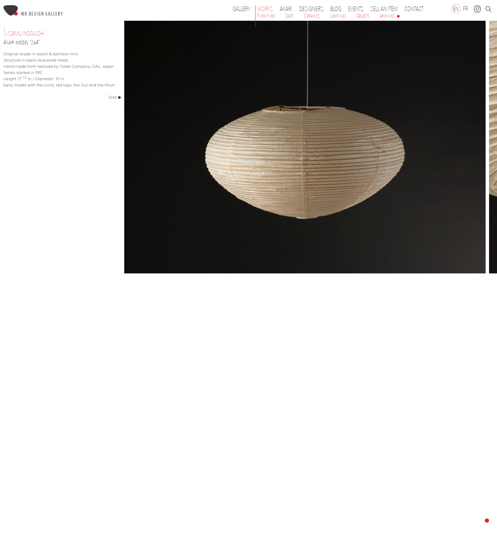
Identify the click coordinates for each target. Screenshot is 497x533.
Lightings (338, 15)
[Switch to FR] (465, 8)
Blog (335, 9)
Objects (362, 15)
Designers (313, 9)
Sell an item (384, 9)
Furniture (266, 15)
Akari (286, 9)
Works (266, 9)
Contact (414, 9)
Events (357, 9)
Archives (387, 15)
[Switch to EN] (456, 8)
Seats (289, 15)
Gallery (241, 9)
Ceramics (312, 15)
